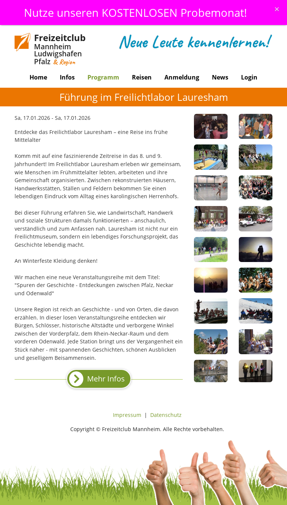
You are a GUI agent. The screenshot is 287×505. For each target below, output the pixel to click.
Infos (67, 77)
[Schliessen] (277, 9)
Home (38, 77)
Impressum (127, 414)
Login (249, 77)
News (220, 77)
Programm (103, 77)
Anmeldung (181, 77)
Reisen (142, 77)
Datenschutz (166, 414)
